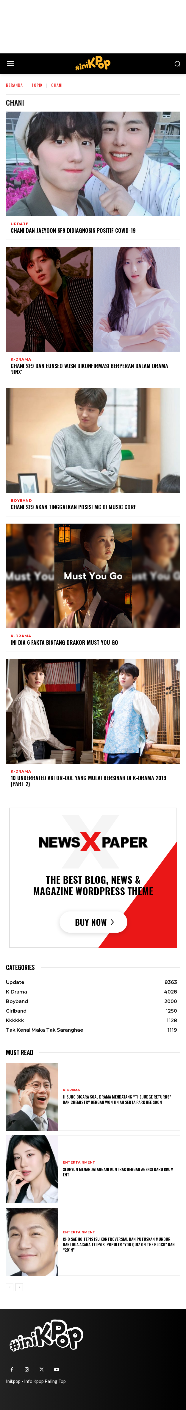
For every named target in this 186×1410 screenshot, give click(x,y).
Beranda (14, 85)
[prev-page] (9, 1287)
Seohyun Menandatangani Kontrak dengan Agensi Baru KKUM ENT (118, 1172)
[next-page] (19, 1287)
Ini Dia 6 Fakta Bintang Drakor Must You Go (64, 642)
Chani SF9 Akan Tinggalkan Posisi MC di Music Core (73, 507)
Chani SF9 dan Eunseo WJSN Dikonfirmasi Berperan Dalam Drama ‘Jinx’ (89, 369)
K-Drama (21, 359)
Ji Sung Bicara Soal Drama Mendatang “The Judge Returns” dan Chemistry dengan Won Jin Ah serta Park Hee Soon (117, 1099)
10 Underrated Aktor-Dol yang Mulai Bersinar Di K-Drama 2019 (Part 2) (88, 781)
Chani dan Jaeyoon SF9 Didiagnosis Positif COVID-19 (73, 230)
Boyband (21, 500)
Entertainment (79, 1162)
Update (20, 224)
